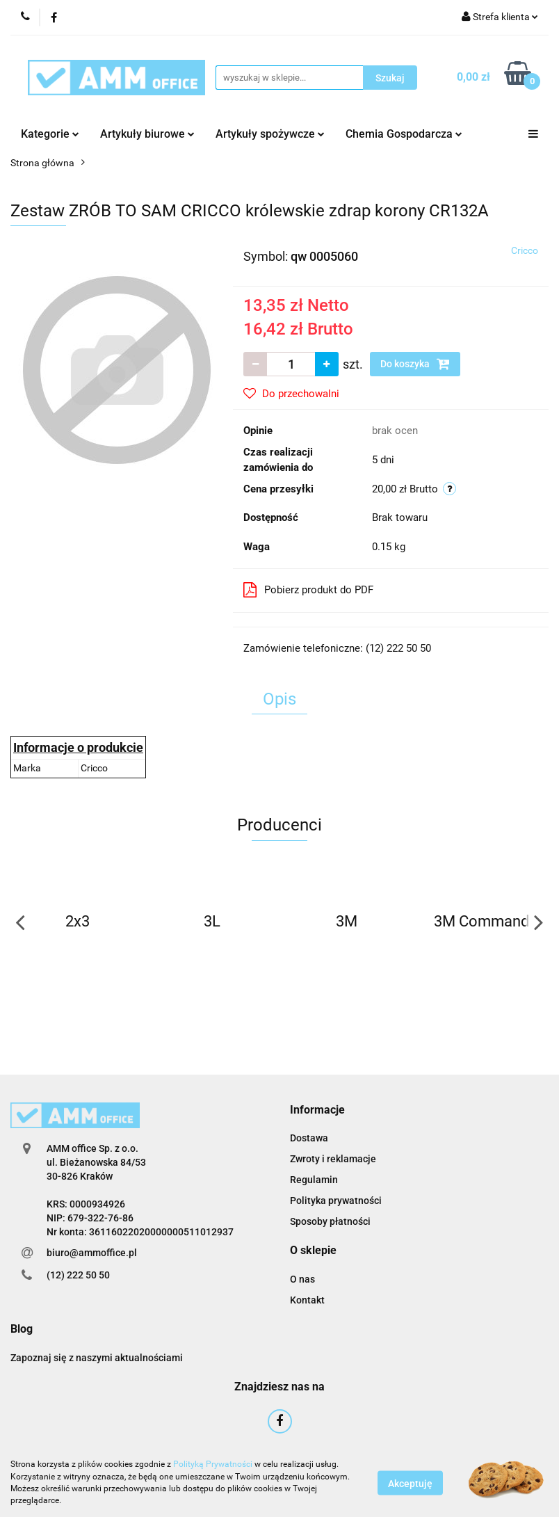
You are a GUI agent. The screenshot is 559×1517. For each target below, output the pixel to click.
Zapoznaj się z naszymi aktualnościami (96, 1357)
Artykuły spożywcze (270, 134)
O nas (302, 1279)
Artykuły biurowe (147, 134)
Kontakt (307, 1300)
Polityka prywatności (336, 1200)
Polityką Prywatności (212, 1464)
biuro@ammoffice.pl (92, 1252)
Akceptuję (410, 1482)
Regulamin (314, 1179)
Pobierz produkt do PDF (308, 589)
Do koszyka (415, 364)
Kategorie (50, 134)
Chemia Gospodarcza (404, 134)
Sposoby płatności (330, 1221)
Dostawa (309, 1137)
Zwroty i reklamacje (333, 1158)
